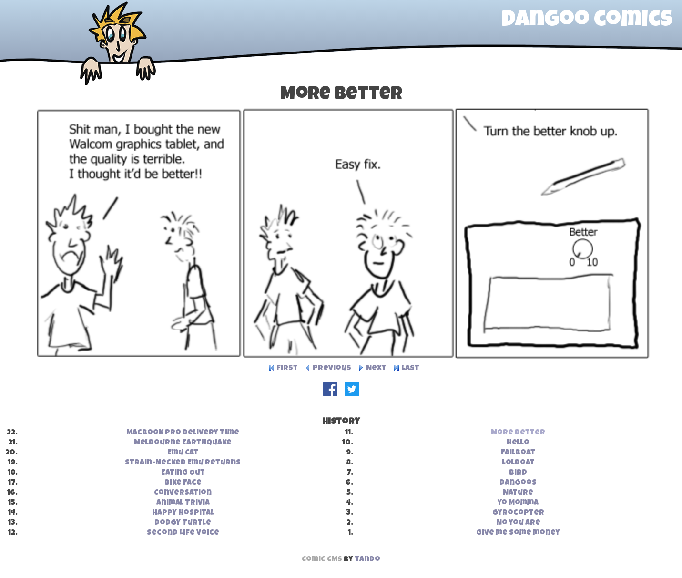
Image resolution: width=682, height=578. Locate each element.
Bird (518, 473)
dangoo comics (587, 21)
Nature (518, 493)
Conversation (183, 493)
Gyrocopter (518, 513)
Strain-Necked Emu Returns (183, 463)
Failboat (518, 453)
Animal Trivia (183, 503)
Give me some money (518, 533)
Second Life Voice (183, 533)
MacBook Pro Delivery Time (182, 433)
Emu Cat (182, 453)
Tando (367, 560)
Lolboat (518, 463)
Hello (518, 443)
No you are (518, 523)
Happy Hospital (183, 513)
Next (376, 368)
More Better (518, 433)
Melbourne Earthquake (183, 443)
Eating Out (183, 473)
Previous (332, 368)
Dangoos (518, 483)
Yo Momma (518, 503)
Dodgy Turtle (182, 523)
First (287, 368)
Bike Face (183, 483)
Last (410, 368)
